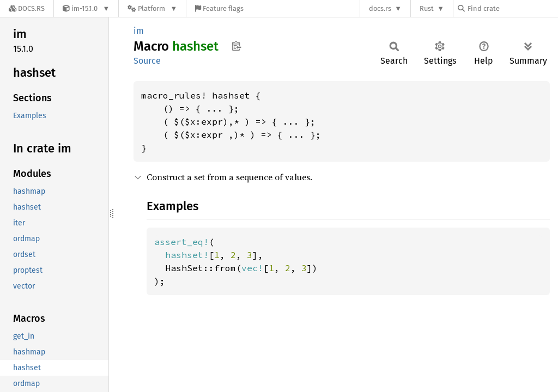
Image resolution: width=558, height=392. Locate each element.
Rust (427, 8)
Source (147, 61)
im (139, 31)
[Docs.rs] (26, 8)
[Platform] (152, 8)
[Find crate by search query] (512, 8)
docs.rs (380, 8)
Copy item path (236, 45)
